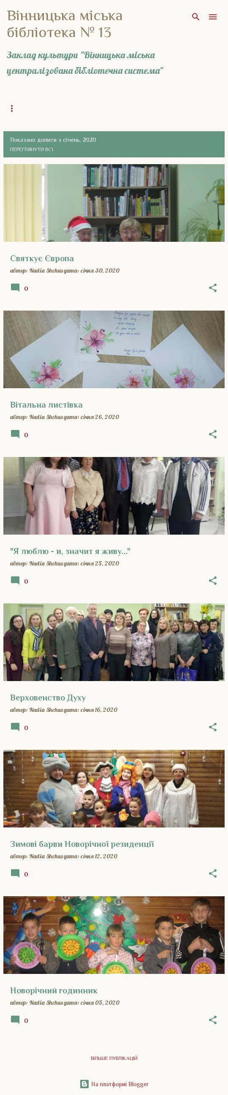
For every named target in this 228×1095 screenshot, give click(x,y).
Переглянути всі (31, 149)
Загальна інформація (102, 108)
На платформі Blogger (114, 1084)
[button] (213, 288)
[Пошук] (196, 17)
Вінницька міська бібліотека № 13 (65, 24)
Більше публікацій (114, 1058)
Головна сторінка (31, 108)
